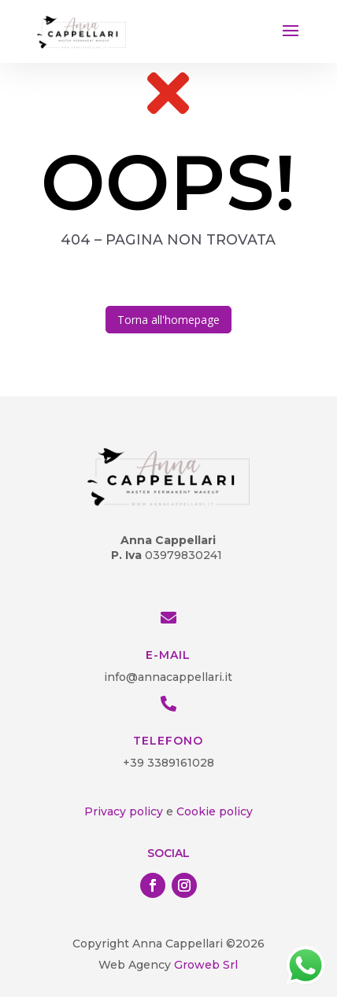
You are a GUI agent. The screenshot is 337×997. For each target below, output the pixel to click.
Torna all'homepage (168, 319)
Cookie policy (214, 811)
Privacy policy (123, 811)
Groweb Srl (204, 965)
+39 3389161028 (168, 763)
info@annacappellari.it (168, 677)
